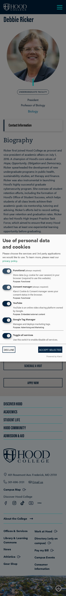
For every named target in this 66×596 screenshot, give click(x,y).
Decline (9, 350)
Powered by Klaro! (54, 356)
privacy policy (9, 261)
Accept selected (50, 350)
